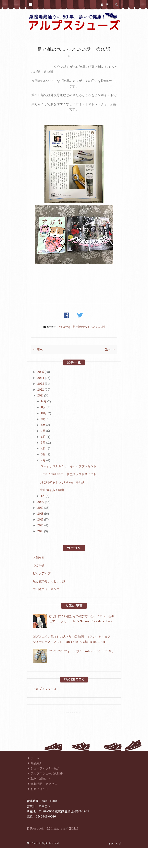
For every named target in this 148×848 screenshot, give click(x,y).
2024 (40, 378)
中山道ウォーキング (46, 589)
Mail (73, 828)
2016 (40, 525)
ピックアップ (42, 573)
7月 (43, 431)
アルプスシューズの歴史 (45, 773)
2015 (40, 531)
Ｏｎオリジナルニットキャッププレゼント (68, 466)
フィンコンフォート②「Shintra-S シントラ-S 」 (82, 651)
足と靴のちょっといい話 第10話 (62, 482)
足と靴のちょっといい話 (88, 327)
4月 (43, 448)
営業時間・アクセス (42, 784)
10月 (44, 413)
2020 (40, 502)
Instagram (56, 828)
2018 (40, 513)
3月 (43, 454)
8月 (43, 425)
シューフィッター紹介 (43, 768)
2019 (40, 508)
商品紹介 (34, 763)
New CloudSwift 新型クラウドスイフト (68, 474)
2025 (40, 372)
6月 (43, 437)
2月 (43, 460)
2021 (40, 395)
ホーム (33, 758)
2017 (40, 519)
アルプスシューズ (44, 689)
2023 (40, 383)
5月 (43, 442)
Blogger (79, 712)
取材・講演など (39, 779)
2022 (40, 389)
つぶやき (65, 327)
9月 (43, 419)
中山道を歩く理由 (52, 490)
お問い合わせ (37, 789)
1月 (43, 496)
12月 (43, 401)
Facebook (35, 828)
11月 (43, 407)
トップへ (114, 843)
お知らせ (39, 557)
